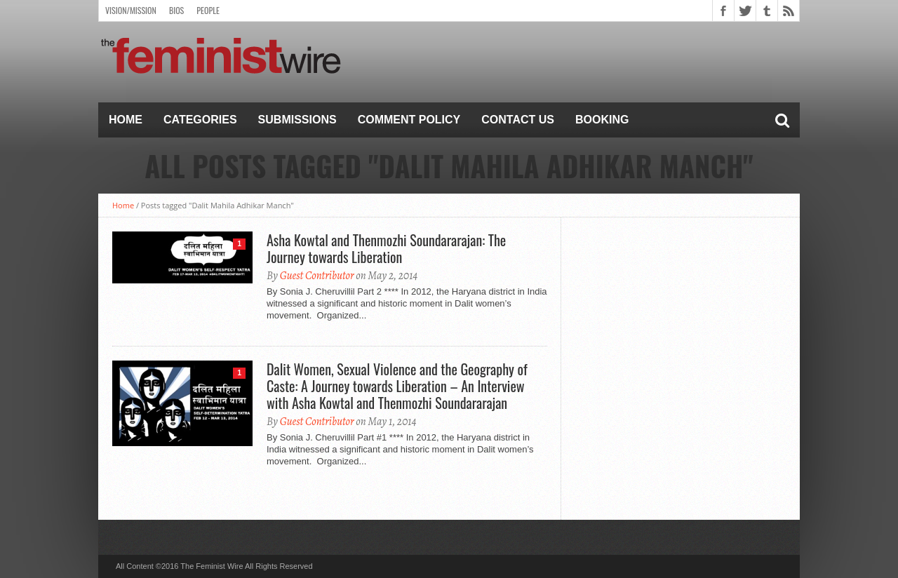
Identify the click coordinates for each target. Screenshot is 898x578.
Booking (602, 120)
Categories (200, 120)
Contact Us (517, 120)
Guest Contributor (317, 275)
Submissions (297, 120)
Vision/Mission (130, 10)
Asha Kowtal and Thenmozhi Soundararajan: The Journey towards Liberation (386, 248)
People (208, 10)
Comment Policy (409, 120)
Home (125, 120)
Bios (176, 10)
